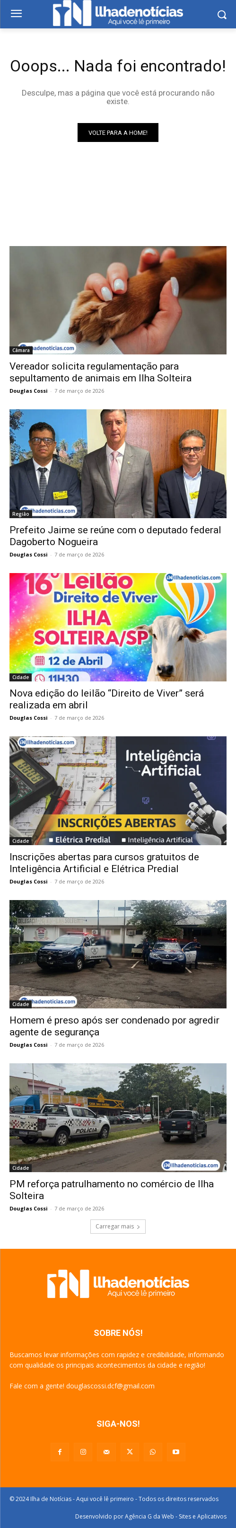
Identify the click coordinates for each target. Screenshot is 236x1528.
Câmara (21, 350)
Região (20, 514)
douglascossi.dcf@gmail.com (110, 1385)
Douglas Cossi (28, 390)
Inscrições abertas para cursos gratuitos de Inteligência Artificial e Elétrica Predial (104, 862)
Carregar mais (118, 1226)
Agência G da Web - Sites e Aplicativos (176, 1516)
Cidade (20, 677)
